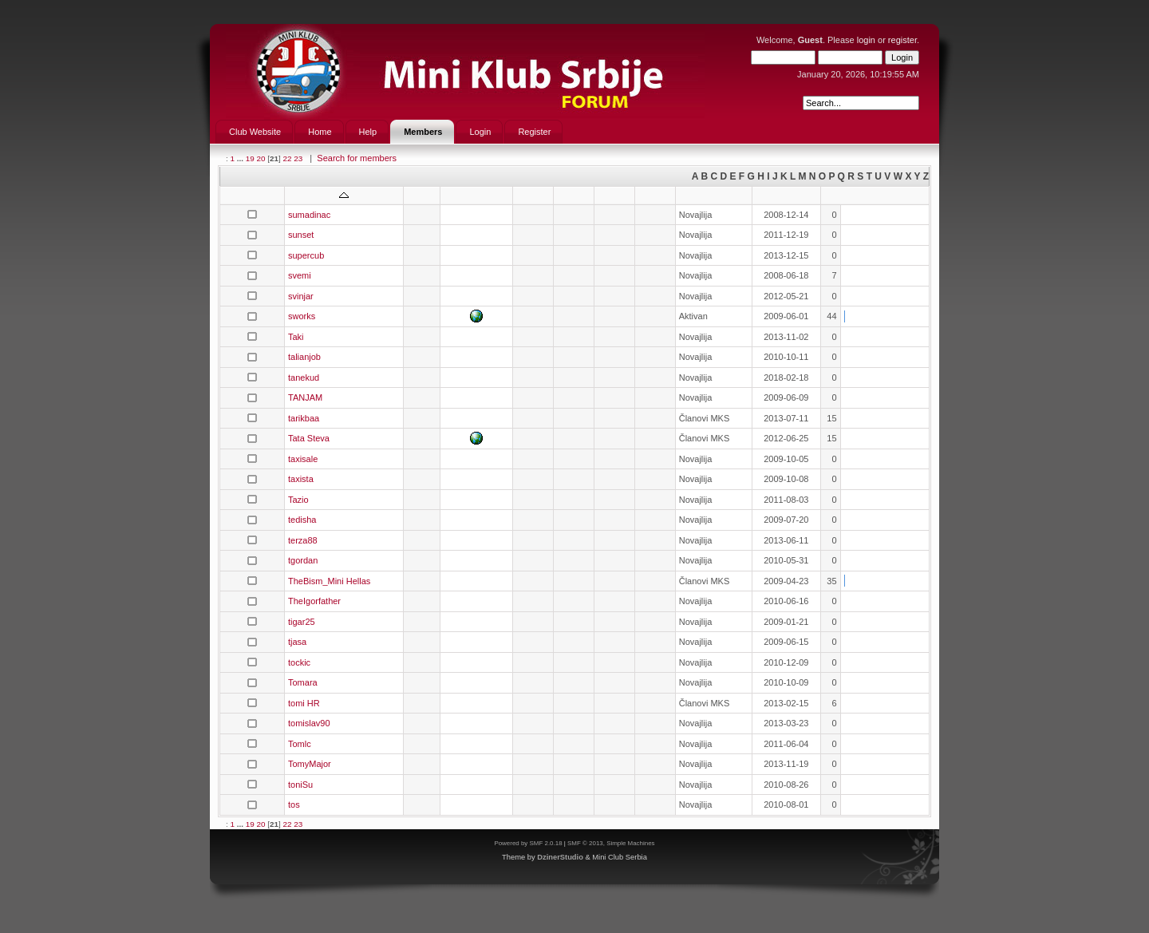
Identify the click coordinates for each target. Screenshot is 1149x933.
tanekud (303, 377)
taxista (301, 479)
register (902, 40)
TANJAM (305, 397)
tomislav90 (309, 723)
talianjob (304, 357)
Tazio (298, 499)
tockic (299, 662)
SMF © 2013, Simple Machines (611, 843)
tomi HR (304, 703)
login (866, 40)
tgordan (303, 560)
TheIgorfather (314, 601)
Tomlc (299, 744)
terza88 (303, 540)
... (241, 158)
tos (294, 804)
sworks (301, 316)
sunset (301, 234)
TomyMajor (309, 764)
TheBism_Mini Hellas (329, 581)
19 (250, 158)
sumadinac (309, 214)
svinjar (301, 296)
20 (260, 158)
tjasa (297, 641)
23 (298, 158)
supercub (306, 255)
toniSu (300, 784)
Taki (296, 337)
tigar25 (301, 622)
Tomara (303, 682)
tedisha (302, 519)
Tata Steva (309, 438)
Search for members (357, 158)
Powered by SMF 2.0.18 (528, 843)
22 (286, 158)
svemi (299, 275)
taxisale (303, 459)
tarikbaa (303, 418)
